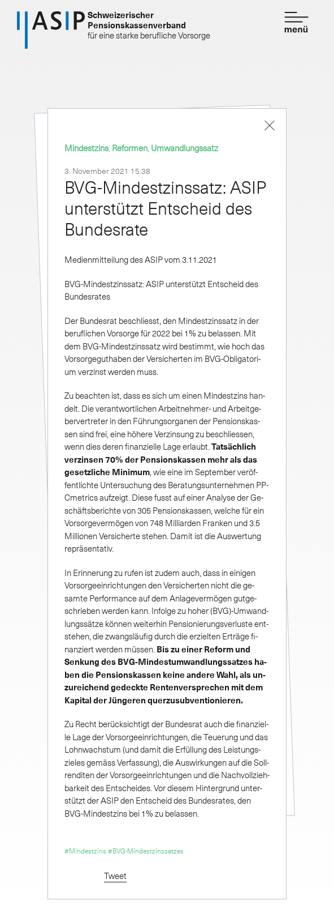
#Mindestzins (85, 851)
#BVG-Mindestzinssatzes (146, 851)
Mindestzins (86, 148)
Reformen (130, 148)
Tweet (115, 875)
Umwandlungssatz (184, 148)
